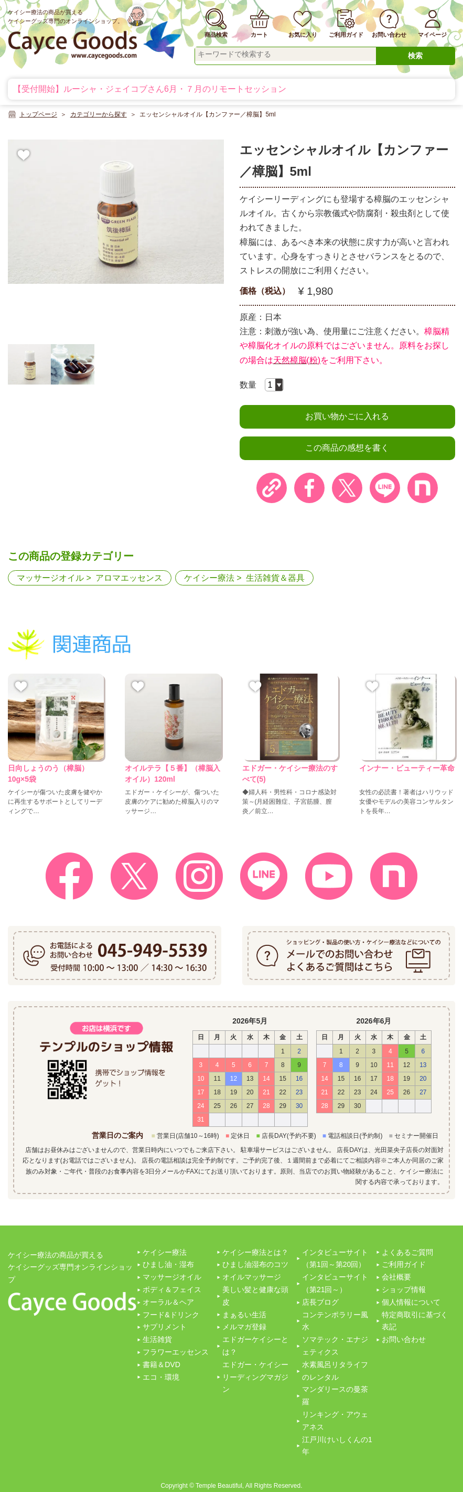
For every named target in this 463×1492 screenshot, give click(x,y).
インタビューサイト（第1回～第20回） (335, 1258)
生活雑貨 (157, 1339)
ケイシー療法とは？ (255, 1252)
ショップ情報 (404, 1289)
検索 (415, 55)
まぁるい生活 (244, 1314)
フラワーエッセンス (176, 1352)
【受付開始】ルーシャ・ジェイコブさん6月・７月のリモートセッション (149, 88)
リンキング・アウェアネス (335, 1420)
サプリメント (165, 1327)
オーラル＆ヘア (168, 1302)
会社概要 (396, 1277)
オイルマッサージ (251, 1277)
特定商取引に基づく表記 (415, 1320)
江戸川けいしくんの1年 (337, 1445)
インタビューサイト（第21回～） (335, 1283)
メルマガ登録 (244, 1327)
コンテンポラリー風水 (335, 1320)
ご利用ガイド (404, 1264)
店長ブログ (320, 1302)
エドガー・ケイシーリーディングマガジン (255, 1377)
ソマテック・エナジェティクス (335, 1345)
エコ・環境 (161, 1377)
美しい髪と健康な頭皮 (255, 1295)
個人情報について (411, 1302)
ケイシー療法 (209, 577)
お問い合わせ (404, 1339)
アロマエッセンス (129, 577)
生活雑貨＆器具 (275, 577)
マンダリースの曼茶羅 (335, 1395)
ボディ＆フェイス (172, 1289)
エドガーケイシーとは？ (255, 1345)
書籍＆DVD (161, 1364)
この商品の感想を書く (347, 447)
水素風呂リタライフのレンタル (335, 1370)
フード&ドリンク (171, 1314)
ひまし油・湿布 (168, 1264)
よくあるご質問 (407, 1252)
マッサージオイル (50, 577)
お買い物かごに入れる (347, 416)
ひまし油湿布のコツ (255, 1264)
